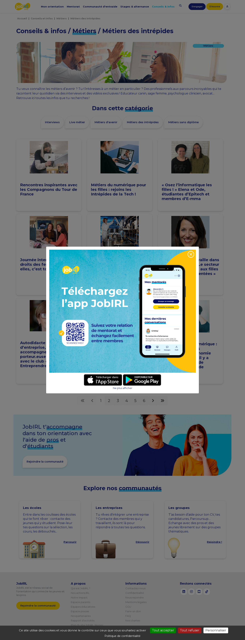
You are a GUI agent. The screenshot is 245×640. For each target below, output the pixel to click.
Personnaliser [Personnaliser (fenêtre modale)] (215, 630)
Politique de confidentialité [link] (122, 636)
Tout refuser (189, 630)
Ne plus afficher (122, 388)
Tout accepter (163, 630)
